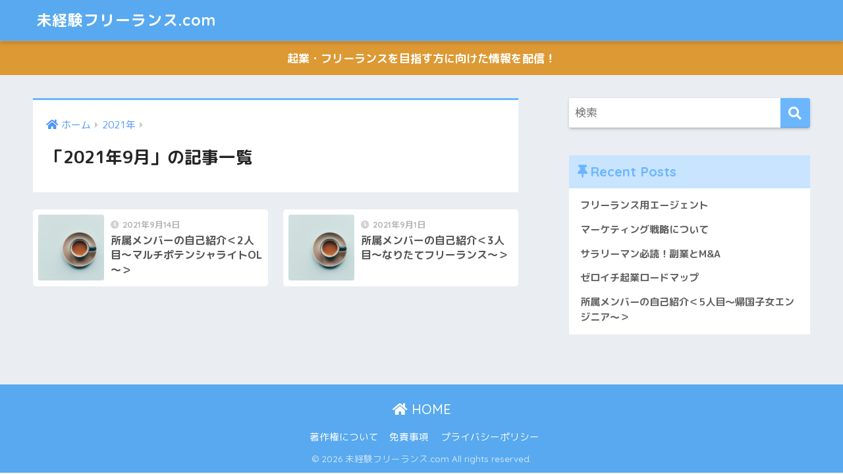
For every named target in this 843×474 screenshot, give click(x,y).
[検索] (795, 113)
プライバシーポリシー (490, 437)
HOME (422, 409)
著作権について (344, 437)
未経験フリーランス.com (126, 20)
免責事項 (409, 437)
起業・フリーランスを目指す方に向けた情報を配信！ (421, 58)
